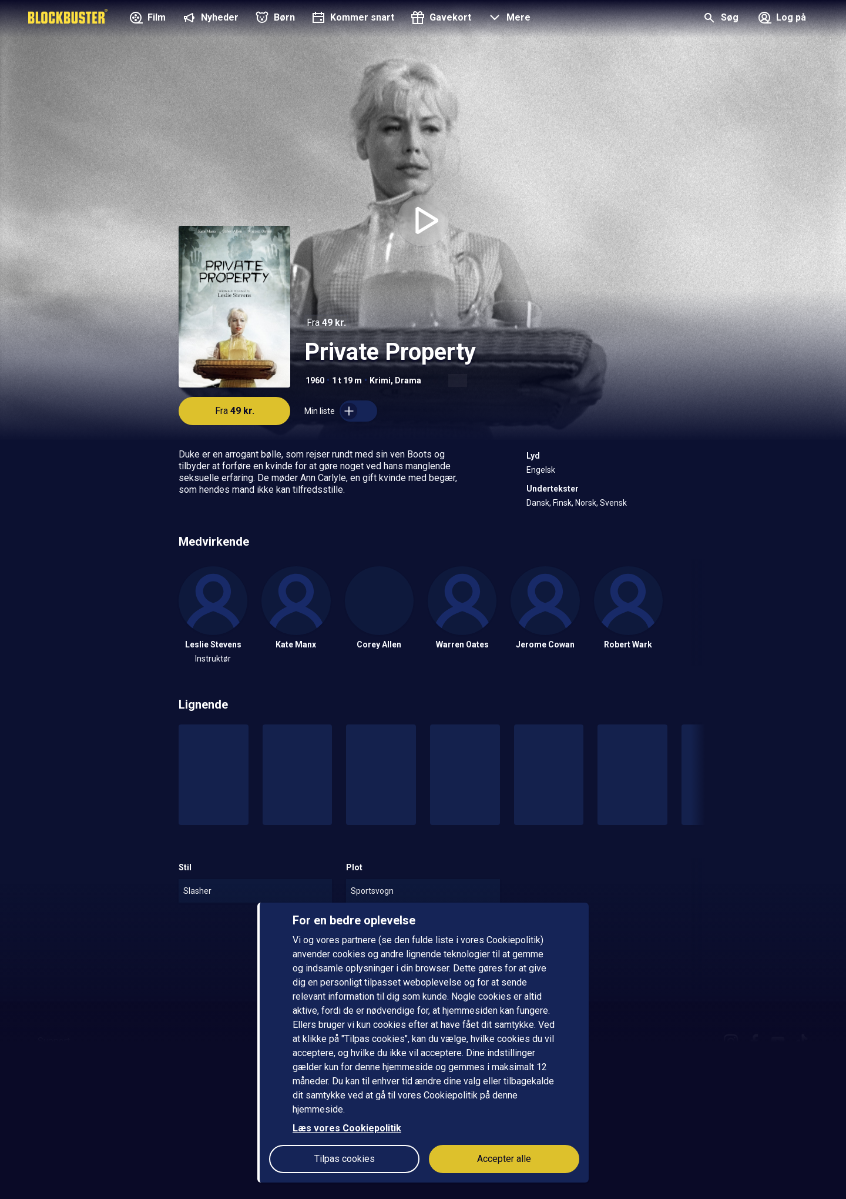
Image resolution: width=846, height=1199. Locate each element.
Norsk (585, 502)
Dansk (537, 502)
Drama (408, 380)
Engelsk (540, 470)
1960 (315, 380)
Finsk (562, 502)
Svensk (613, 502)
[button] (508, 19)
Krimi (380, 380)
